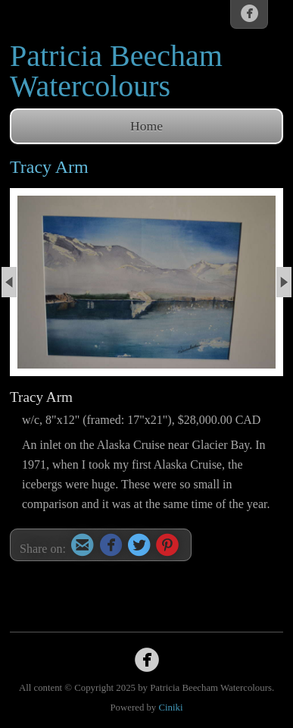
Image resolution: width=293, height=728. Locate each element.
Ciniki (170, 707)
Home (146, 125)
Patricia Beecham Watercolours (116, 71)
